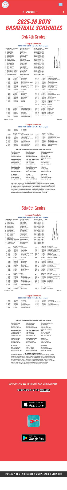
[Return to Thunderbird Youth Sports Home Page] (5, 4)
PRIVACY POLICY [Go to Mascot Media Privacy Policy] (12, 474)
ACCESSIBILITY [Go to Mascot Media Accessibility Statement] (28, 474)
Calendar (30, 11)
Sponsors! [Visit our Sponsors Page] (45, 390)
